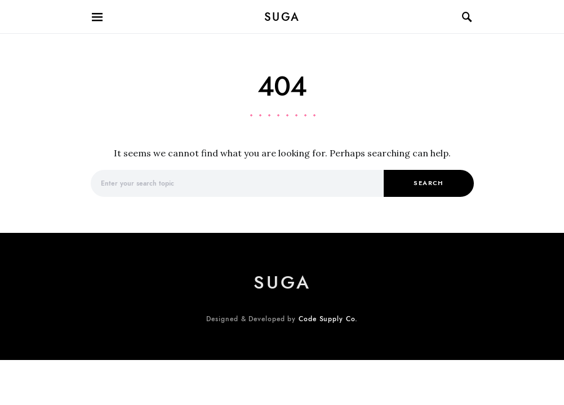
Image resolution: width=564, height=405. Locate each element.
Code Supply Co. (328, 318)
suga (282, 17)
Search (428, 183)
